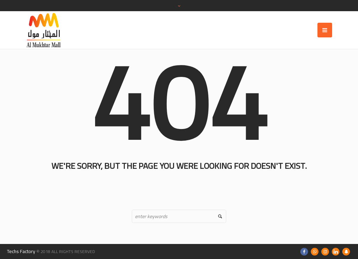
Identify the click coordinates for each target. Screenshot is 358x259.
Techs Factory (21, 251)
